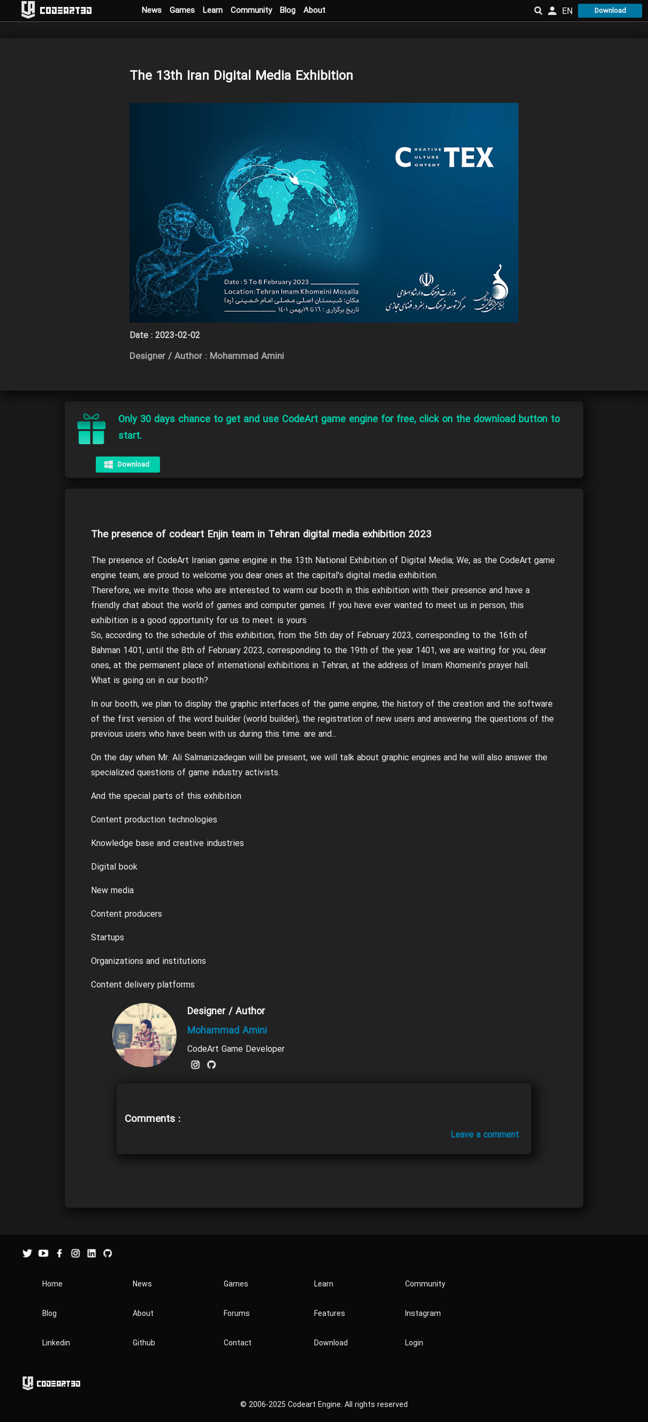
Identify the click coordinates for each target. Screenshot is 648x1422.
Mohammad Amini (227, 1030)
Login (414, 1343)
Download (610, 11)
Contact (237, 1343)
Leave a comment (485, 1134)
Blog (287, 10)
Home (52, 1284)
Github (144, 1343)
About (314, 10)
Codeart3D (66, 10)
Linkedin (56, 1343)
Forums (237, 1313)
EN (567, 11)
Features (329, 1313)
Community (251, 10)
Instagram (423, 1313)
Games (182, 10)
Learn (213, 10)
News (152, 10)
